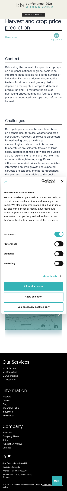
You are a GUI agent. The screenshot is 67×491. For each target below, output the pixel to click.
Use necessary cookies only (33, 307)
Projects (7, 396)
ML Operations (10, 375)
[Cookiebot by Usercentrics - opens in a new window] (42, 181)
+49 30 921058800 (18, 471)
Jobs (5, 440)
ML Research (9, 379)
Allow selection (33, 296)
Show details (50, 276)
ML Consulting (10, 372)
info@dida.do (14, 467)
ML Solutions (9, 368)
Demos (6, 400)
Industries (8, 411)
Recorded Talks (11, 408)
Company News (11, 436)
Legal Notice (48, 484)
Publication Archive (12, 443)
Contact (7, 447)
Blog (5, 404)
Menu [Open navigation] (57, 481)
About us (7, 432)
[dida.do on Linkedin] (4, 456)
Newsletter (8, 415)
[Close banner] (62, 181)
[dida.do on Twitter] (9, 456)
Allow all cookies (33, 286)
